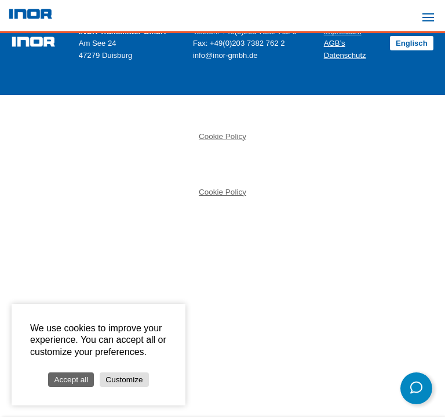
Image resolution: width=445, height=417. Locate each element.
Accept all (71, 379)
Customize (124, 379)
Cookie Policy (222, 136)
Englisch (412, 43)
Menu (431, 12)
